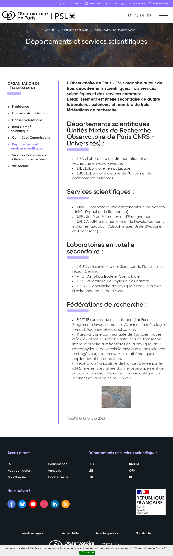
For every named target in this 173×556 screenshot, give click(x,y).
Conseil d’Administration (30, 113)
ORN (132, 471)
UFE (131, 477)
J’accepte (87, 552)
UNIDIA (134, 464)
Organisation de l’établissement (115, 30)
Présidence (20, 106)
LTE (91, 471)
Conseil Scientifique (27, 120)
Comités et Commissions (31, 137)
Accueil (50, 30)
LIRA (91, 464)
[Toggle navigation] (163, 15)
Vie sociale (20, 166)
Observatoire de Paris (74, 30)
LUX (91, 477)
